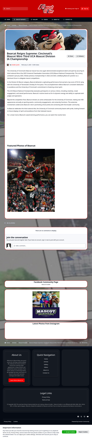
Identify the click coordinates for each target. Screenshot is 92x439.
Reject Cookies (83, 432)
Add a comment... (20, 246)
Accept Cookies (69, 432)
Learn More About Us (16, 380)
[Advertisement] (46, 264)
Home (46, 359)
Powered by (80, 421)
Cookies (15, 421)
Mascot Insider (46, 284)
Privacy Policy (46, 397)
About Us (46, 370)
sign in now (45, 240)
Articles (46, 362)
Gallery (46, 364)
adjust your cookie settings (27, 434)
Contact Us (46, 373)
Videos (46, 367)
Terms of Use (46, 400)
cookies (40, 432)
